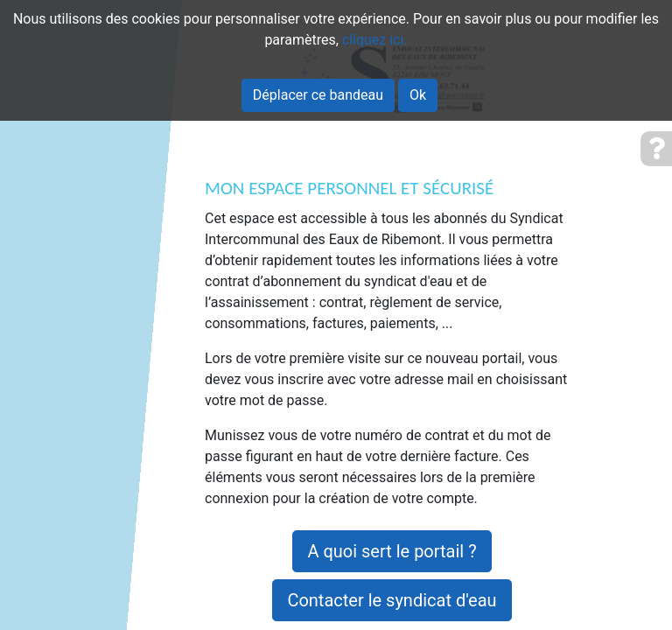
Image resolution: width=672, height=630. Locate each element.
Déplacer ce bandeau (318, 95)
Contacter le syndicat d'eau (391, 600)
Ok (418, 95)
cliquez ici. (375, 40)
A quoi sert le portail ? (391, 551)
